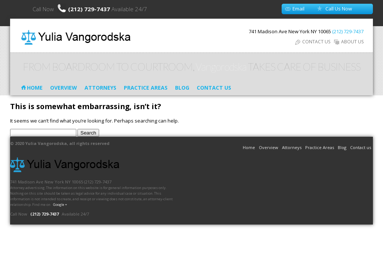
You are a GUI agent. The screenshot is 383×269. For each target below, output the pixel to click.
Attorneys (100, 87)
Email (298, 8)
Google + (60, 204)
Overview (63, 87)
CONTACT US (312, 41)
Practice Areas (146, 87)
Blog (182, 87)
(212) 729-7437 (89, 9)
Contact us (214, 87)
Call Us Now (338, 8)
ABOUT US (349, 41)
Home (35, 87)
